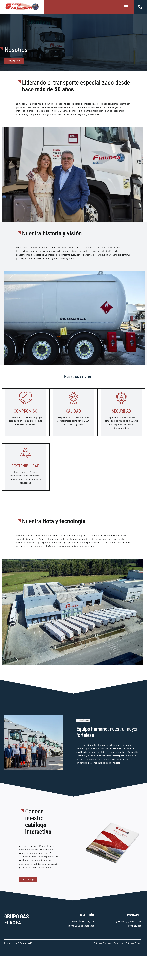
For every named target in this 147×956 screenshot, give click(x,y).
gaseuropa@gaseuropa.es (128, 921)
